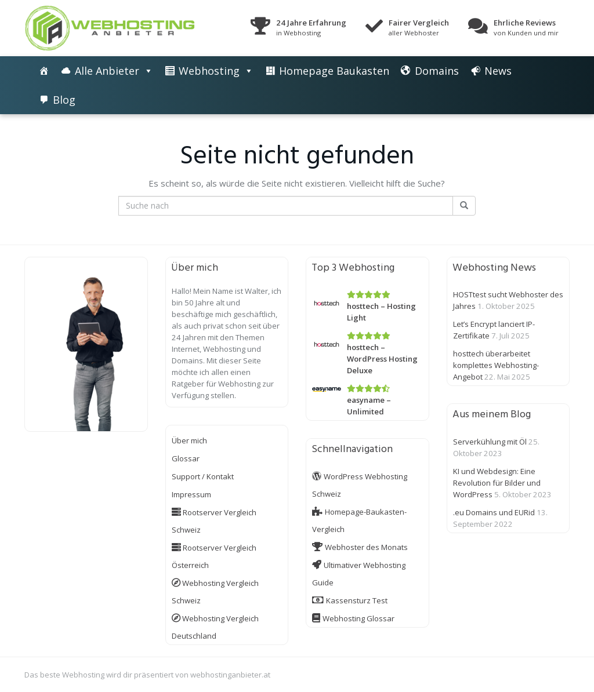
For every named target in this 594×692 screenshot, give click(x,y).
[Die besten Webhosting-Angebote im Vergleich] (44, 70)
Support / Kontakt (203, 476)
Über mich (189, 440)
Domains (437, 71)
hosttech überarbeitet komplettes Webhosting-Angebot (496, 365)
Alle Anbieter (107, 71)
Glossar (186, 458)
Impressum (191, 494)
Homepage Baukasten (334, 71)
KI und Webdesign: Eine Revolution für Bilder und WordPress (497, 483)
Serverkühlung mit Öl (490, 441)
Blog (64, 100)
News (498, 71)
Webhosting (209, 71)
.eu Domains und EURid (494, 512)
